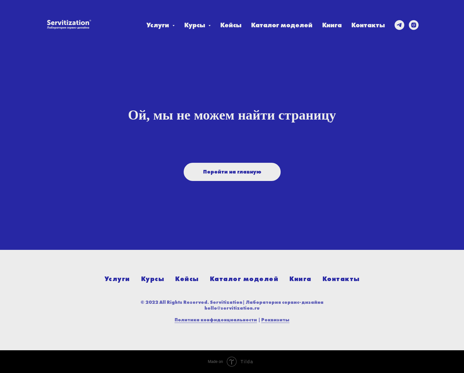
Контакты (368, 25)
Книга (332, 25)
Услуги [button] (158, 25)
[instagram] (414, 25)
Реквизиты (275, 320)
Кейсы (230, 25)
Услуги (117, 279)
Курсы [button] (195, 25)
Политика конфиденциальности (216, 320)
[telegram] (399, 25)
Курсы (153, 279)
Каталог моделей (281, 25)
